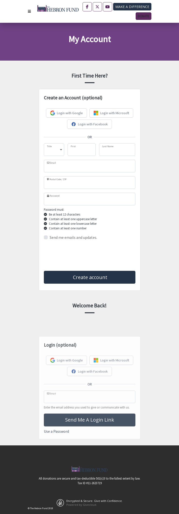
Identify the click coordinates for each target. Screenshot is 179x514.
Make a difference (132, 6)
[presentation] (80, 255)
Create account (89, 277)
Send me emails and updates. (73, 237)
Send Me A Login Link (89, 456)
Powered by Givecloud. (81, 504)
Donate (143, 16)
